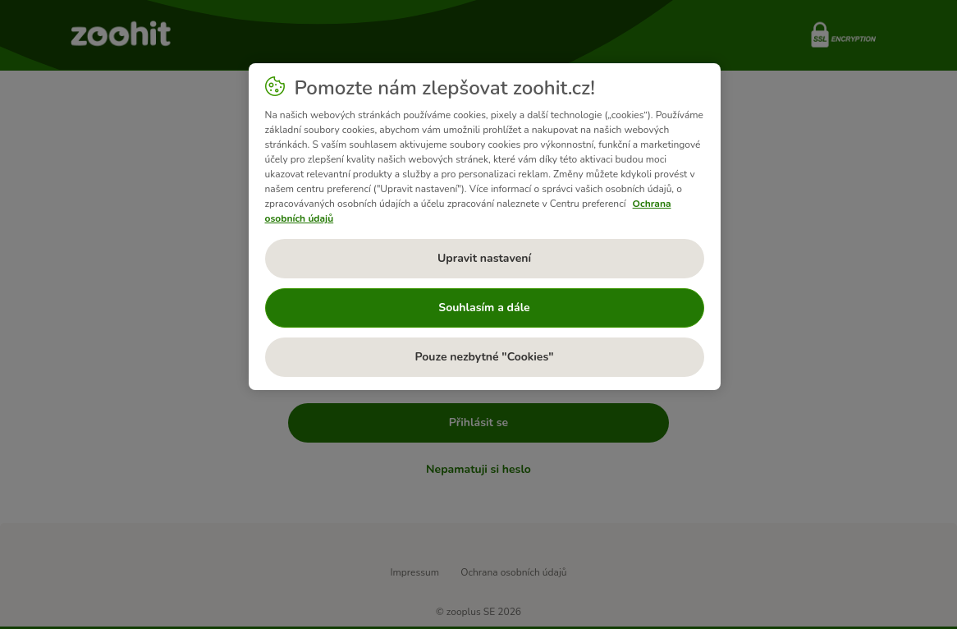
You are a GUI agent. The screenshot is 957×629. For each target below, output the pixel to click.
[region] (485, 226)
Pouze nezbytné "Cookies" (483, 357)
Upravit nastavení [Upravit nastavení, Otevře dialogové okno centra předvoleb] (484, 258)
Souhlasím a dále (483, 307)
